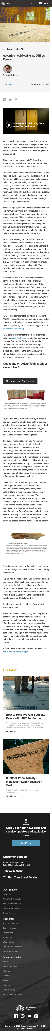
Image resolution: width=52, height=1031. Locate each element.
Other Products (9, 913)
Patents (6, 985)
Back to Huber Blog (14, 49)
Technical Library (10, 928)
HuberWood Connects (12, 947)
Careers (6, 976)
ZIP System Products (12, 904)
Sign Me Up (26, 843)
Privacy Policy (9, 990)
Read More (11, 732)
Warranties (7, 937)
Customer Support (15, 857)
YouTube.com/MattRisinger (15, 652)
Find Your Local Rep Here (20, 381)
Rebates (6, 971)
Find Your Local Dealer (20, 877)
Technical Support (11, 923)
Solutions (7, 894)
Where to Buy (9, 942)
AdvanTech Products (12, 899)
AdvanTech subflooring (13, 329)
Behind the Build (10, 967)
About (5, 962)
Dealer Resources (10, 952)
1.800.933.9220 (12, 871)
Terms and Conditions (12, 995)
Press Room (8, 933)
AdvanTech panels (19, 338)
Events (6, 981)
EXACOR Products (11, 908)
